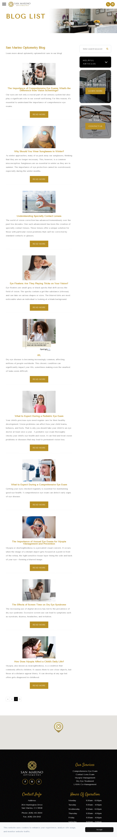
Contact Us (95, 126)
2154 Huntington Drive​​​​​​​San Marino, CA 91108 (32, 808)
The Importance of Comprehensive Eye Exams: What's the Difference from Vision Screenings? (39, 89)
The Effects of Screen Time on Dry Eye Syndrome (39, 606)
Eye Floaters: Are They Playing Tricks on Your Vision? (39, 284)
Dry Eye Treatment (85, 782)
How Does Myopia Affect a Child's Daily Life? (39, 663)
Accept (99, 830)
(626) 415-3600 (35, 814)
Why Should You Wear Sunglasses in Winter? (39, 151)
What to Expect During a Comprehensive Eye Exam (39, 485)
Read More (39, 115)
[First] (8, 701)
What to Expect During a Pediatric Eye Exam (39, 417)
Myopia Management (85, 779)
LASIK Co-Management (85, 786)
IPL (39, 356)
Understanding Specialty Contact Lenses (39, 216)
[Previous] (12, 701)
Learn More (95, 91)
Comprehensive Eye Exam (85, 772)
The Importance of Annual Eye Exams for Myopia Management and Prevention (39, 543)
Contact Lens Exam (85, 776)
